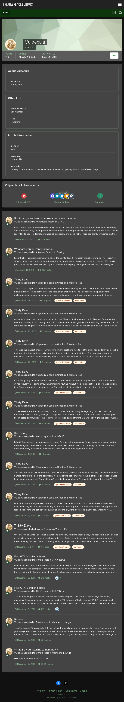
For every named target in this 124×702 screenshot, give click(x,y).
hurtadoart (41, 221)
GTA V (61, 221)
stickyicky (41, 436)
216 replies (45, 578)
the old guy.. (21, 433)
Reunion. (19, 619)
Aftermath (41, 252)
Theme (40, 690)
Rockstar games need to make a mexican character (45, 218)
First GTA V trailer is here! (29, 556)
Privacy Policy (55, 690)
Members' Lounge (61, 622)
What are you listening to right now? (36, 649)
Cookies (84, 690)
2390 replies (45, 270)
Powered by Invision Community (62, 697)
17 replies (44, 239)
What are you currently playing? (33, 249)
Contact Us (71, 690)
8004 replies (45, 664)
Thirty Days (21, 279)
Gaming (61, 252)
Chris (38, 559)
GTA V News (58, 559)
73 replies (44, 640)
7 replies (45, 300)
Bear (38, 622)
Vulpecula (19, 221)
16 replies (45, 454)
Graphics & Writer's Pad (69, 282)
